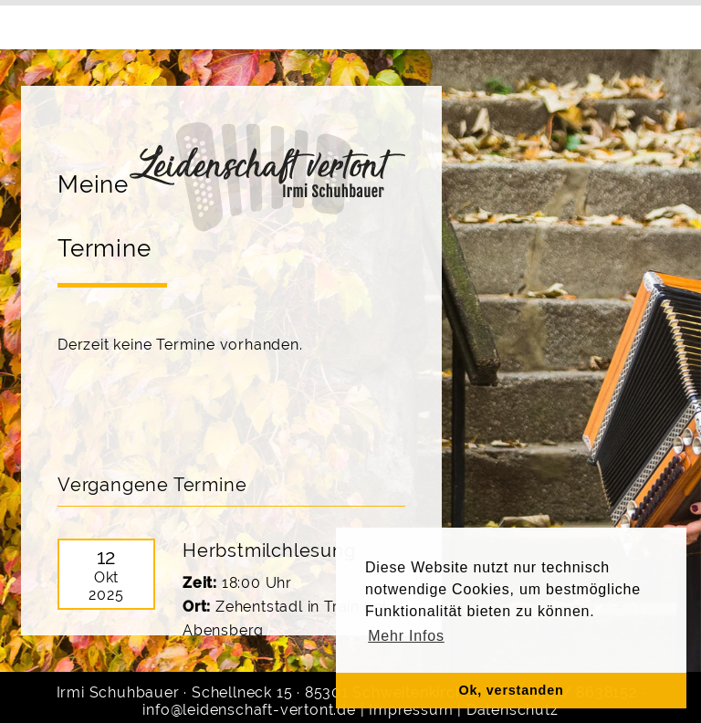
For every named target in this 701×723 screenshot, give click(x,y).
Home (85, 24)
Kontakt (501, 24)
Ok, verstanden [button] (510, 690)
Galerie (425, 24)
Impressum (411, 709)
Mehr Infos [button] (406, 636)
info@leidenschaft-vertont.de (248, 709)
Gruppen (262, 24)
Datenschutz (512, 709)
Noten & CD (595, 24)
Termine (347, 24)
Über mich (169, 24)
